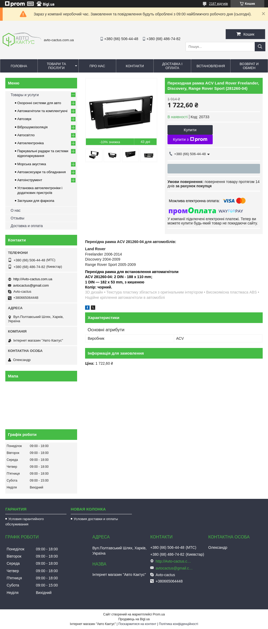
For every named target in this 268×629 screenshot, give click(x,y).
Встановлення (210, 66)
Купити (190, 130)
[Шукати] (260, 46)
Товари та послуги (56, 66)
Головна (19, 66)
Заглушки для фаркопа (35, 201)
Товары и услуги (25, 95)
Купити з (190, 139)
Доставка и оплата (27, 226)
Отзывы (17, 218)
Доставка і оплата (172, 66)
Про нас (97, 66)
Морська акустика (31, 164)
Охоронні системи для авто (39, 103)
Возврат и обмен (249, 66)
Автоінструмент (29, 180)
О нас (15, 210)
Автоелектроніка (30, 143)
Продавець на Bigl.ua (134, 619)
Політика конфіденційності (178, 624)
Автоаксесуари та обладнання (41, 172)
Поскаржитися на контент (137, 624)
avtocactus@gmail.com (31, 285)
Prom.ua (159, 614)
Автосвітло (26, 135)
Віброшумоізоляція (32, 127)
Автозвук (24, 119)
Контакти (135, 66)
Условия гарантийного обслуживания (24, 521)
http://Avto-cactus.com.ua (32, 279)
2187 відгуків (218, 4)
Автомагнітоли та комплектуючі (42, 111)
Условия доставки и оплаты (96, 519)
